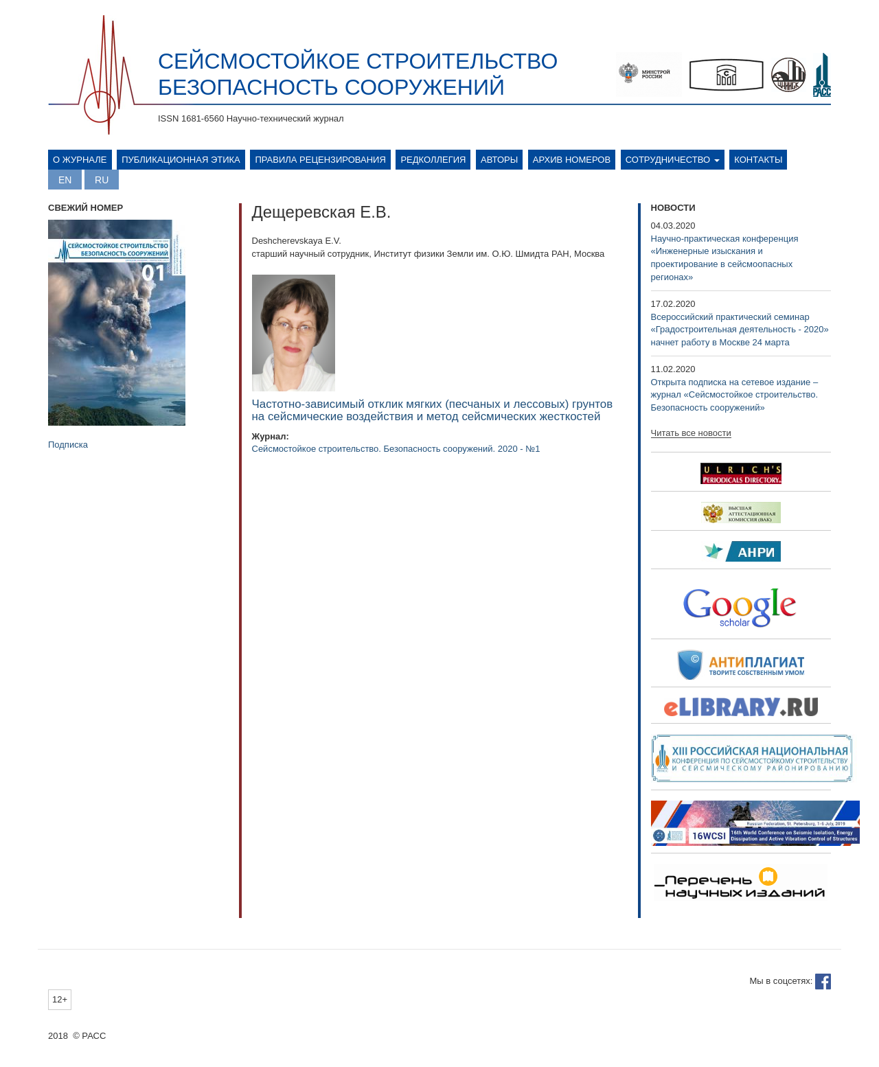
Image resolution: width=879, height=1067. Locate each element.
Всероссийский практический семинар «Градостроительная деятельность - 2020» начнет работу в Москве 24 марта (740, 329)
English (65, 180)
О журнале (80, 159)
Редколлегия (433, 159)
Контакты (758, 159)
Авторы (499, 159)
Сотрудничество (673, 159)
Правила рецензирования (320, 159)
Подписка (68, 444)
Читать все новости (691, 433)
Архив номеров (571, 159)
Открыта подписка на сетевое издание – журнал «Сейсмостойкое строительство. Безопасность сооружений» (735, 395)
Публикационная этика (181, 159)
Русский (101, 180)
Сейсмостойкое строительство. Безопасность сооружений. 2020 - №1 (396, 449)
